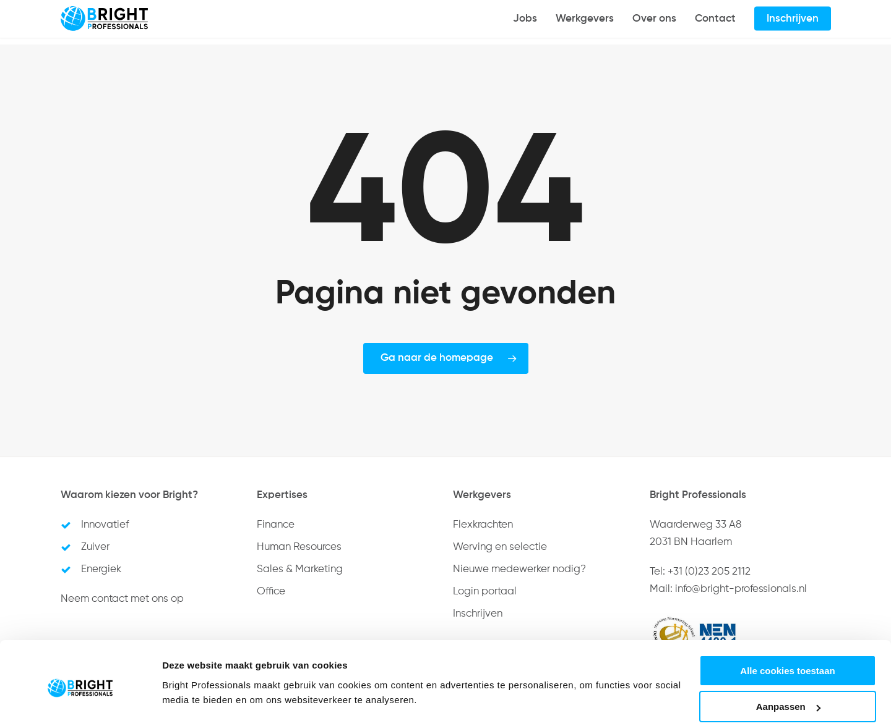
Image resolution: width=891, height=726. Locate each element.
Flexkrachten (483, 525)
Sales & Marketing (300, 569)
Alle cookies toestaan (787, 623)
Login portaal (485, 591)
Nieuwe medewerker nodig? (519, 569)
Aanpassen (788, 659)
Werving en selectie (500, 547)
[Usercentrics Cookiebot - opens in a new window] (80, 702)
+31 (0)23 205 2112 (709, 572)
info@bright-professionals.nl (741, 589)
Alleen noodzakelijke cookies (787, 695)
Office (271, 591)
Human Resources (299, 547)
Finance (276, 525)
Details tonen (191, 686)
